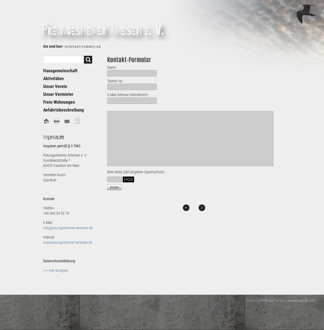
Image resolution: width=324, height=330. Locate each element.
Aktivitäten (53, 78)
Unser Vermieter (58, 94)
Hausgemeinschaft (60, 70)
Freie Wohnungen (59, 102)
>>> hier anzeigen (55, 270)
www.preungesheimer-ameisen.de (67, 242)
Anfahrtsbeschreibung (63, 110)
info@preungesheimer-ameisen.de (68, 228)
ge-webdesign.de (297, 300)
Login (312, 300)
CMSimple (267, 300)
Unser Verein (55, 86)
